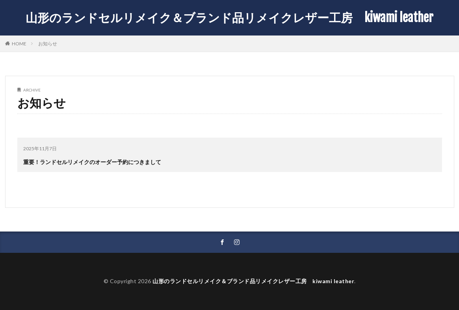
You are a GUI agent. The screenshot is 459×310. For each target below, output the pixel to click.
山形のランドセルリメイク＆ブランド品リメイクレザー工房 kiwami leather (229, 18)
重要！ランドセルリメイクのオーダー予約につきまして (92, 162)
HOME (19, 43)
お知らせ (47, 44)
